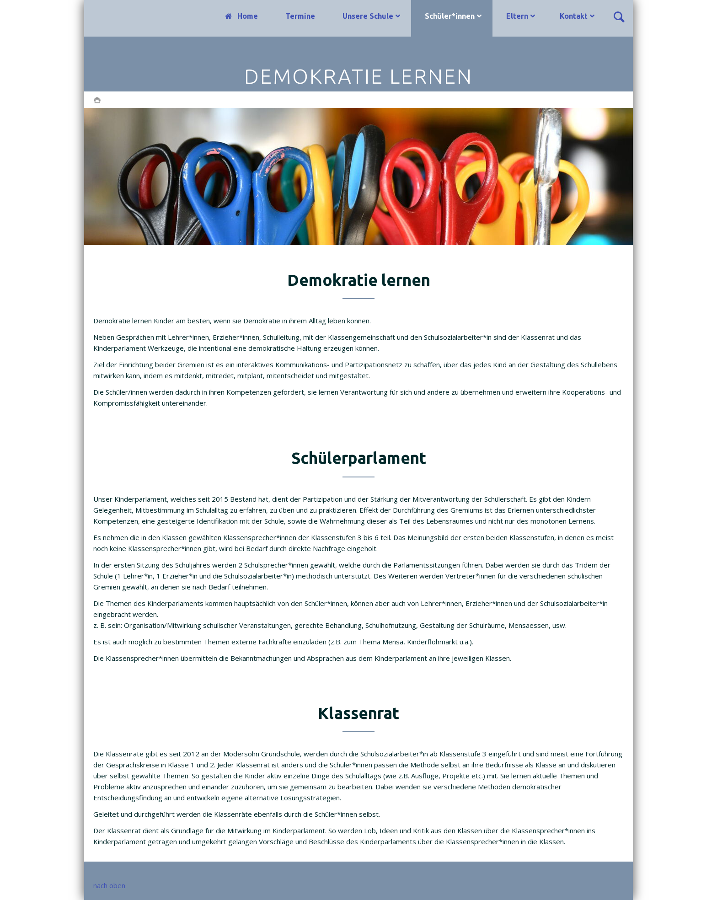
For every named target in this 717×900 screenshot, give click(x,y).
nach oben (109, 885)
